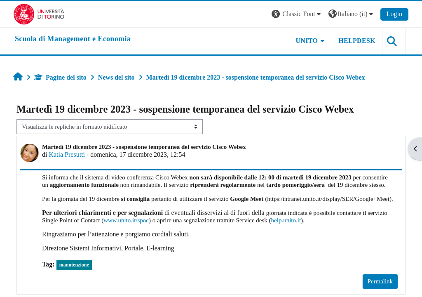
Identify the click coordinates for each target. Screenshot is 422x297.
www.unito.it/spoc (126, 220)
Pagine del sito (60, 77)
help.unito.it (286, 220)
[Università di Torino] (39, 13)
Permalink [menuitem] (380, 281)
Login (394, 13)
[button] (297, 14)
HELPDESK (356, 40)
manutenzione (74, 265)
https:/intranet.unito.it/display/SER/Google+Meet (328, 199)
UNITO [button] (307, 40)
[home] (73, 39)
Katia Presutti (67, 154)
